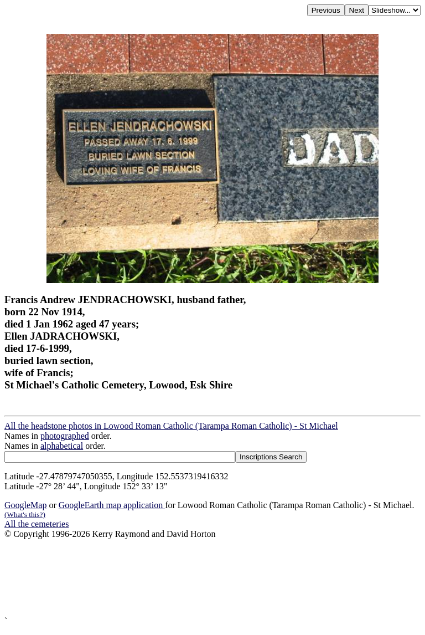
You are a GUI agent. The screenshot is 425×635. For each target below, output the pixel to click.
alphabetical (61, 445)
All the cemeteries (36, 524)
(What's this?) (24, 514)
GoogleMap (25, 505)
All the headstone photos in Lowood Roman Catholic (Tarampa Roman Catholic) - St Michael (171, 426)
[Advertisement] (212, 577)
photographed (64, 436)
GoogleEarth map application (112, 505)
